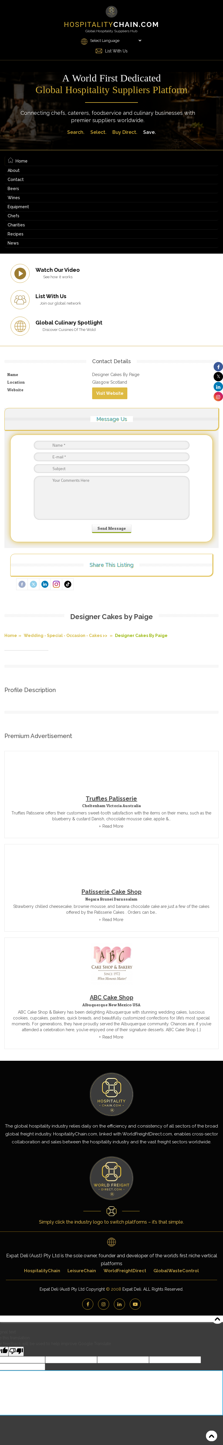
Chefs (13, 215)
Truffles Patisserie (111, 798)
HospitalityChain (41, 1270)
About (14, 170)
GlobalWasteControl (177, 1270)
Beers (13, 188)
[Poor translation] (16, 1351)
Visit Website (110, 393)
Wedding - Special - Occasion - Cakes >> (65, 635)
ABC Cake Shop (111, 997)
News (13, 243)
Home (18, 161)
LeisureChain (81, 1270)
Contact (16, 179)
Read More (112, 826)
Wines (14, 197)
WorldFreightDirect (125, 1270)
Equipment (18, 206)
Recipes (15, 234)
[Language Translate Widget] (115, 40)
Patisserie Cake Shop (111, 891)
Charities (16, 225)
